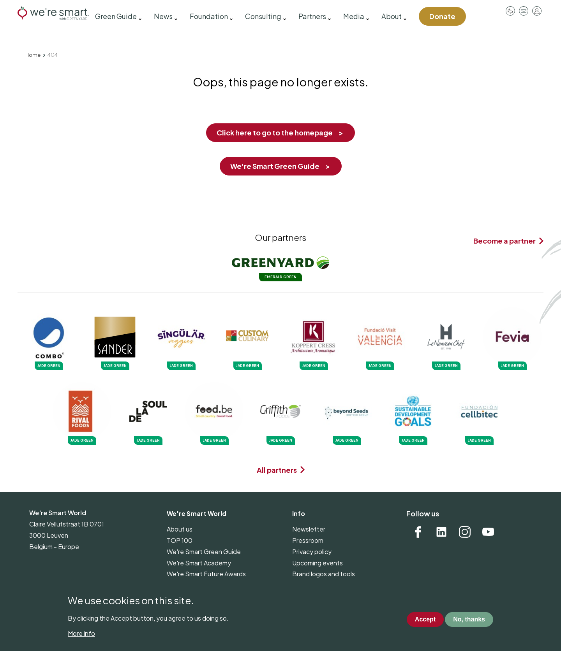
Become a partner (504, 240)
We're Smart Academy (199, 563)
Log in (537, 11)
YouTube (488, 532)
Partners (312, 16)
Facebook (418, 532)
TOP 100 (179, 540)
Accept (425, 619)
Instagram (465, 532)
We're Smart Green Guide (274, 165)
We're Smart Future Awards (206, 574)
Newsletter (308, 529)
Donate (442, 16)
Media (353, 16)
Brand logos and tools (323, 574)
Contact (523, 11)
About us (179, 529)
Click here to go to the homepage (275, 132)
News (163, 16)
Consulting (263, 16)
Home (33, 55)
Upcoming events (317, 563)
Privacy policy (312, 551)
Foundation (209, 16)
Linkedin (441, 532)
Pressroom (510, 11)
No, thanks (469, 619)
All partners (277, 469)
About (391, 16)
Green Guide (116, 16)
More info (81, 633)
